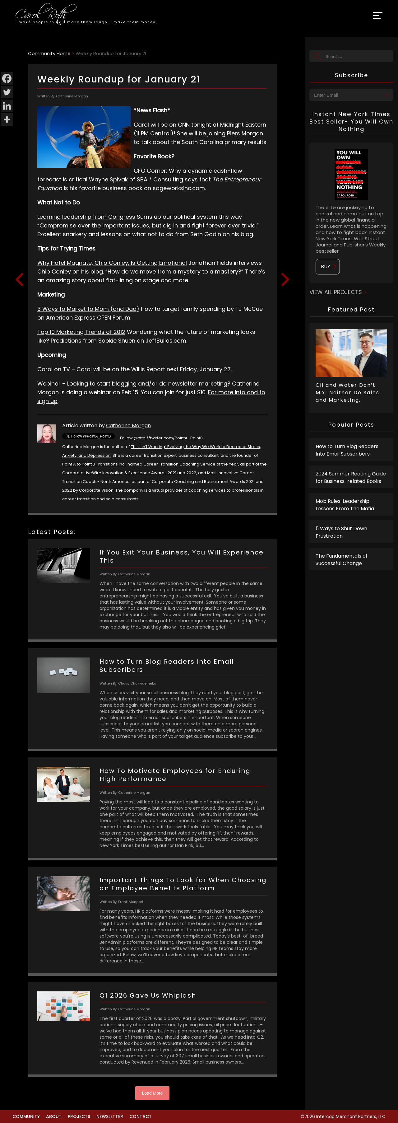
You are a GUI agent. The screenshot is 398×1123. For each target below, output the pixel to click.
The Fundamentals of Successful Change (342, 559)
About (54, 1116)
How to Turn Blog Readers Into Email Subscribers (347, 450)
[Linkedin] (7, 106)
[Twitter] (7, 92)
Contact (140, 1116)
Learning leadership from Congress (86, 217)
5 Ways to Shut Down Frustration (341, 532)
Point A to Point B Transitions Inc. (94, 464)
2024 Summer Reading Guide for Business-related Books (351, 477)
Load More (152, 1093)
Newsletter (109, 1116)
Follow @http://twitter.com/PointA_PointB (161, 438)
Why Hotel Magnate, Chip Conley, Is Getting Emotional (112, 263)
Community (26, 1116)
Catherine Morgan (128, 425)
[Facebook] (7, 78)
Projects (79, 1116)
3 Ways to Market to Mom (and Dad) (88, 309)
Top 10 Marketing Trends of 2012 (81, 332)
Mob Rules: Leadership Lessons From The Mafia (345, 505)
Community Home (49, 53)
